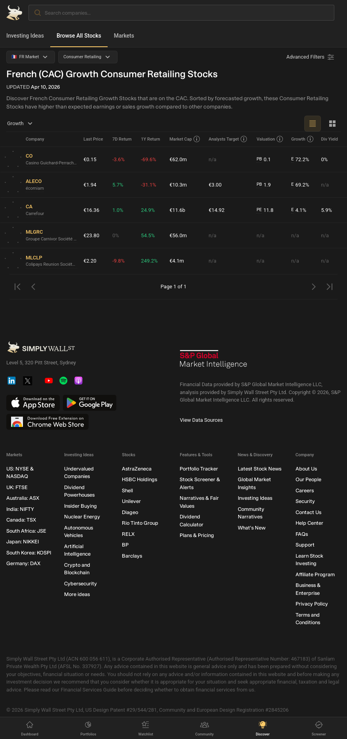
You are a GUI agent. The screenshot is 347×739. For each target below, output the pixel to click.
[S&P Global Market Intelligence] (213, 362)
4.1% (298, 210)
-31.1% (148, 185)
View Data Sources (201, 420)
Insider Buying (80, 506)
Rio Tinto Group (140, 523)
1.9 (263, 185)
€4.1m (176, 261)
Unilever (131, 501)
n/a (212, 159)
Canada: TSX (21, 520)
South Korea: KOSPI (28, 553)
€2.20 (90, 261)
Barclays (132, 556)
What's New (251, 528)
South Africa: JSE (26, 531)
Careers (305, 490)
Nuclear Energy (82, 517)
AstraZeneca (137, 469)
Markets (124, 35)
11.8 (264, 210)
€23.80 (91, 235)
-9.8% (118, 261)
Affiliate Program (315, 574)
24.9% (148, 210)
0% (324, 159)
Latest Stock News (259, 469)
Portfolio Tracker (199, 469)
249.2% (149, 261)
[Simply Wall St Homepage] (14, 13)
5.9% (326, 210)
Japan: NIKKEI (22, 542)
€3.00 (215, 185)
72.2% (300, 159)
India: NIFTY (20, 509)
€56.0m (178, 235)
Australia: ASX (22, 498)
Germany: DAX (23, 563)
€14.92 (216, 210)
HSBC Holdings (139, 479)
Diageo (130, 512)
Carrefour (35, 213)
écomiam (35, 188)
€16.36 (91, 210)
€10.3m (178, 185)
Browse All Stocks (79, 35)
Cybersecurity (80, 584)
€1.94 (90, 185)
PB (259, 159)
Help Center (309, 523)
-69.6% (148, 159)
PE (259, 209)
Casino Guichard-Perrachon (51, 163)
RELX (128, 534)
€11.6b (177, 210)
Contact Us (308, 512)
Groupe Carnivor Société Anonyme (51, 239)
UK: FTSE (17, 487)
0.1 (263, 159)
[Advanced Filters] (311, 57)
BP (125, 545)
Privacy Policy (312, 604)
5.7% (117, 185)
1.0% (117, 210)
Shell (127, 490)
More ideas (77, 594)
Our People (308, 479)
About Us (306, 469)
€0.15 (90, 159)
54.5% (148, 235)
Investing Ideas (25, 35)
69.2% (300, 185)
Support (305, 545)
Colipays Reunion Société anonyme (51, 264)
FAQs (302, 534)
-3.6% (118, 159)
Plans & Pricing (197, 535)
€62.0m (178, 159)
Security (305, 501)
